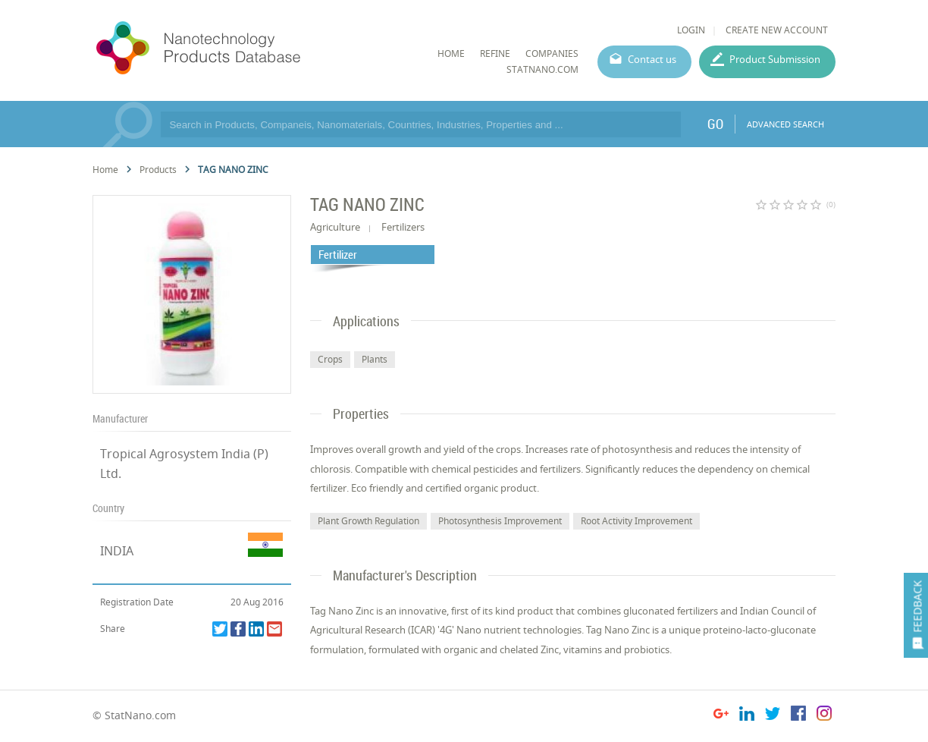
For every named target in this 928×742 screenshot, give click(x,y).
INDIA (116, 550)
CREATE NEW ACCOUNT (777, 30)
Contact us (652, 59)
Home (105, 169)
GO (715, 124)
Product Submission (774, 59)
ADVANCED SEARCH (785, 124)
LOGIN (691, 30)
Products (158, 169)
